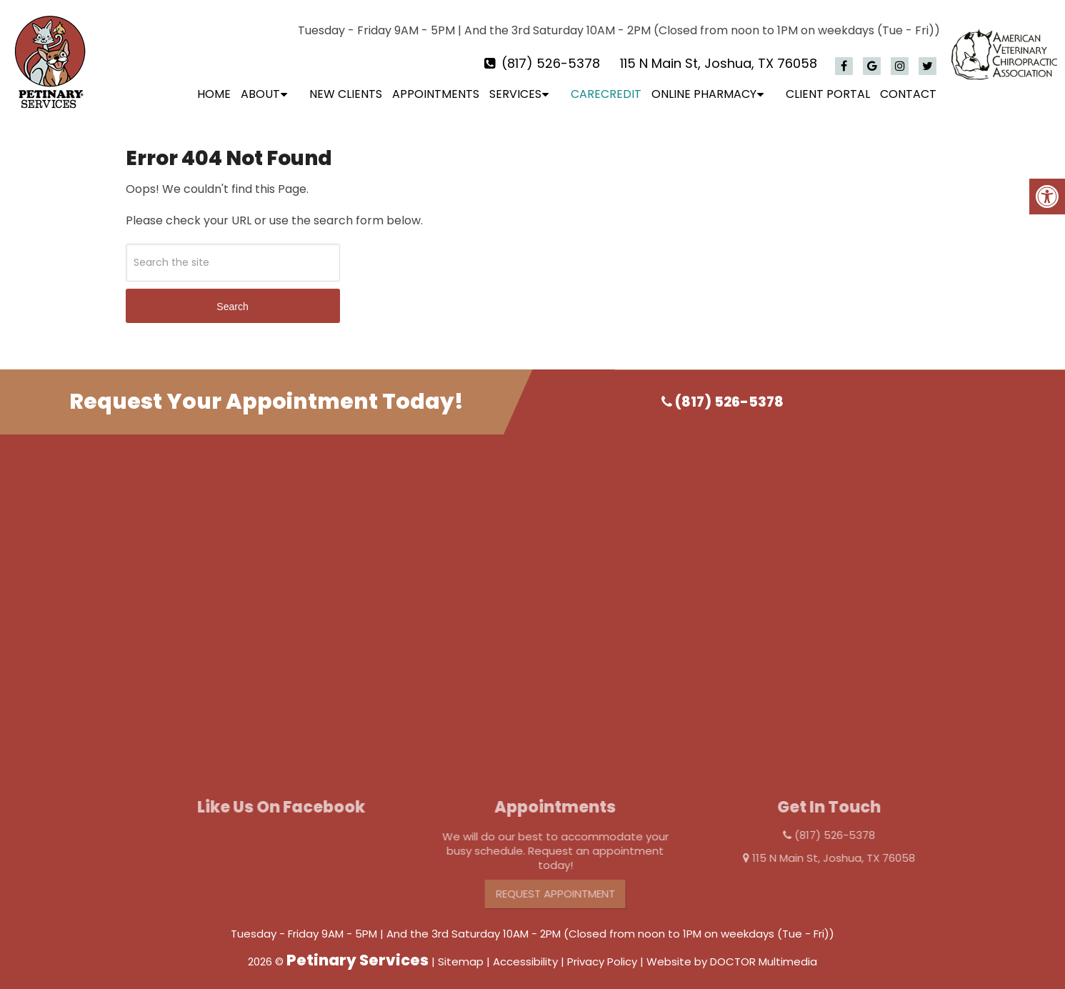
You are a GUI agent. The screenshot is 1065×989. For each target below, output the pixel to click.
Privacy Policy (602, 952)
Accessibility (525, 952)
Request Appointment (585, 884)
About (260, 94)
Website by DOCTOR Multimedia (731, 952)
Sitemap (461, 952)
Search (232, 297)
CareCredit (606, 94)
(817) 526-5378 (550, 63)
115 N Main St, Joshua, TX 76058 (718, 63)
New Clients (345, 94)
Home (214, 94)
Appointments (435, 94)
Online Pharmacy (703, 94)
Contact (908, 94)
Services (515, 94)
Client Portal (828, 94)
